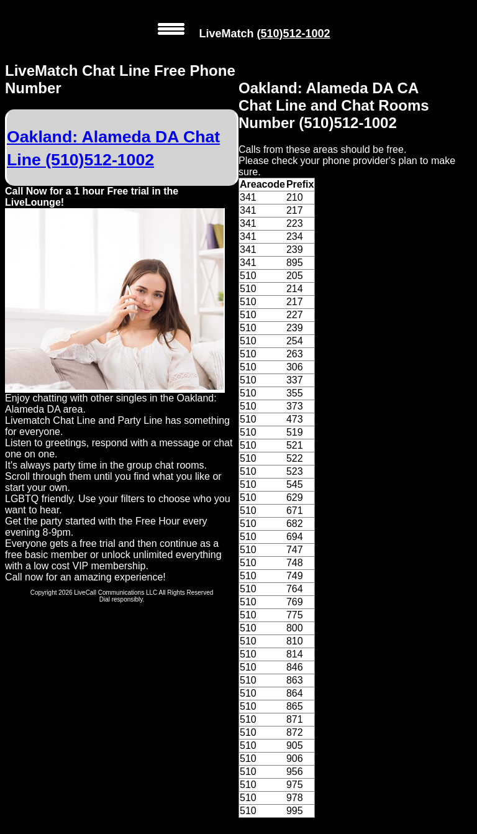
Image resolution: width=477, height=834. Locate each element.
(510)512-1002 (293, 33)
